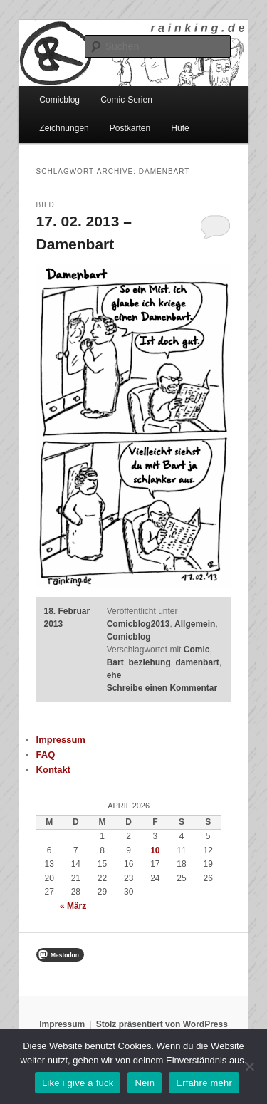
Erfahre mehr (204, 1083)
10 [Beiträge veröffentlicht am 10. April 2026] (154, 850)
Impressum (60, 739)
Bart (115, 662)
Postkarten (130, 128)
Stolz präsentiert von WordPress (162, 1024)
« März (73, 906)
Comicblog (59, 100)
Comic (197, 650)
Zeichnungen (63, 128)
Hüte (180, 128)
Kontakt (53, 769)
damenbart (197, 662)
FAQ (46, 754)
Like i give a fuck (78, 1083)
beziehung (149, 662)
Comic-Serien (126, 100)
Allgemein (194, 624)
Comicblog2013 (138, 624)
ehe (114, 675)
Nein (145, 1083)
